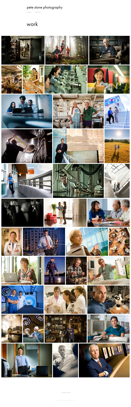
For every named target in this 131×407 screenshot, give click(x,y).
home (29, 12)
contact (38, 12)
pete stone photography (45, 7)
